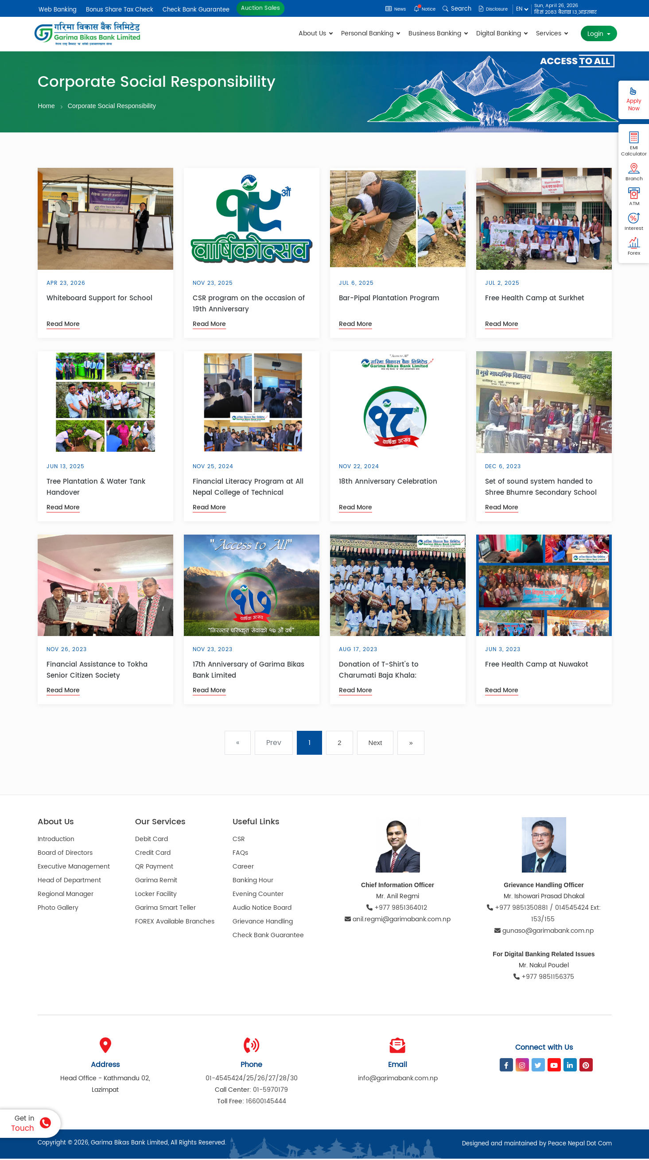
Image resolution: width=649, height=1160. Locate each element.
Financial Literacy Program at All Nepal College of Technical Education (248, 488)
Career (243, 867)
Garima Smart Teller (165, 909)
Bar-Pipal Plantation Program (389, 299)
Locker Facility (156, 895)
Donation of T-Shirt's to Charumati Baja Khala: (379, 671)
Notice (415, 9)
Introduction (56, 840)
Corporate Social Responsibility (115, 106)
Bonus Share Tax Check (119, 10)
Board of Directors (65, 854)
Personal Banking (370, 33)
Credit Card (153, 854)
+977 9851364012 (397, 909)
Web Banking (58, 10)
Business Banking (437, 33)
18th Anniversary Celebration (388, 482)
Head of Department (69, 881)
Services (551, 33)
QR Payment (154, 867)
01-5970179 (270, 1091)
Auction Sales (260, 8)
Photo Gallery (58, 909)
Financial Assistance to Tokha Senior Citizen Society (97, 671)
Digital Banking (501, 33)
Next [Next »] (375, 744)
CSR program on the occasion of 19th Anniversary (249, 305)
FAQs (240, 854)
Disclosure (489, 9)
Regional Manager (65, 895)
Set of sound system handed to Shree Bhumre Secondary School (541, 488)
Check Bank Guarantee (196, 10)
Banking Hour (253, 881)
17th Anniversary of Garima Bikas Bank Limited (248, 671)
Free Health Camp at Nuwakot (536, 665)
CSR (239, 840)
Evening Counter (258, 895)
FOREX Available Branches (174, 922)
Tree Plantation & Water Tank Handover (96, 488)
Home (47, 106)
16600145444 (266, 1103)
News (381, 9)
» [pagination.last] (410, 744)
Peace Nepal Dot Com (580, 1145)
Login (596, 34)
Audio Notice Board (262, 909)
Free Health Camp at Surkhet (534, 299)
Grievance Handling (263, 922)
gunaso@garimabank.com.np (544, 932)
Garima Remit (156, 881)
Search (449, 9)
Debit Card (151, 840)
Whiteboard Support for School (99, 299)
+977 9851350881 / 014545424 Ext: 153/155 (544, 915)
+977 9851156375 (543, 978)
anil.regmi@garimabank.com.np (398, 921)
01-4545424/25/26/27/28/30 (252, 1080)
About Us (315, 33)
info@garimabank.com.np (398, 1080)
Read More (63, 325)
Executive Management (74, 867)
